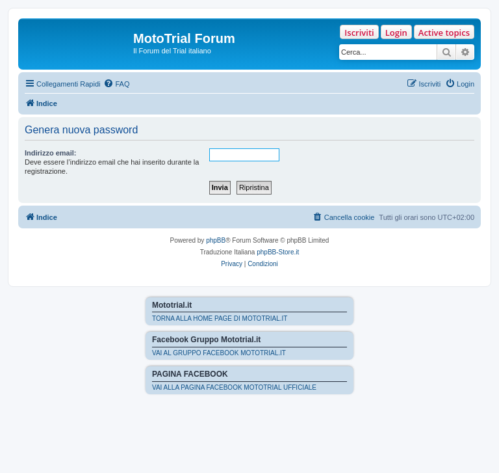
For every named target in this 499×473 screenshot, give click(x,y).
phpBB (215, 240)
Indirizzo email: (50, 153)
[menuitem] (116, 84)
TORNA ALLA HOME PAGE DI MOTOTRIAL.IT (219, 318)
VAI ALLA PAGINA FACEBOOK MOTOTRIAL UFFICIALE (234, 387)
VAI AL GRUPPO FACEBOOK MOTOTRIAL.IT (219, 353)
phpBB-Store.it (278, 252)
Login (396, 32)
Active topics (444, 32)
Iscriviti (359, 32)
